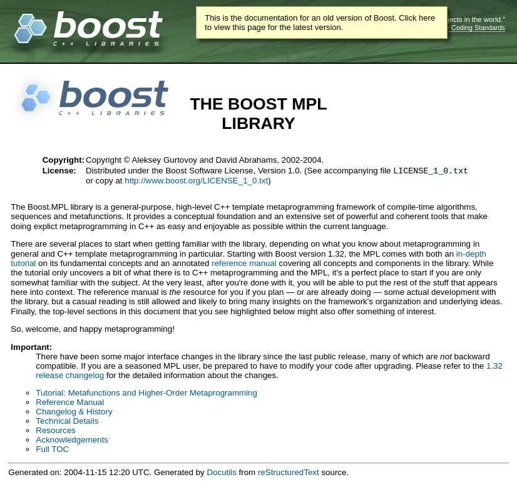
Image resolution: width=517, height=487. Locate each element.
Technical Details (67, 422)
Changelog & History (74, 413)
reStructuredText (288, 473)
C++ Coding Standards (471, 27)
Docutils (221, 473)
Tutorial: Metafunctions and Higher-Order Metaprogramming (146, 394)
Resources (56, 431)
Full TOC (52, 450)
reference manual (244, 264)
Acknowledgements (72, 441)
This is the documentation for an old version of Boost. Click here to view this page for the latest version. (320, 22)
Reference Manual (70, 403)
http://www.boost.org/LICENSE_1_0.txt (196, 182)
